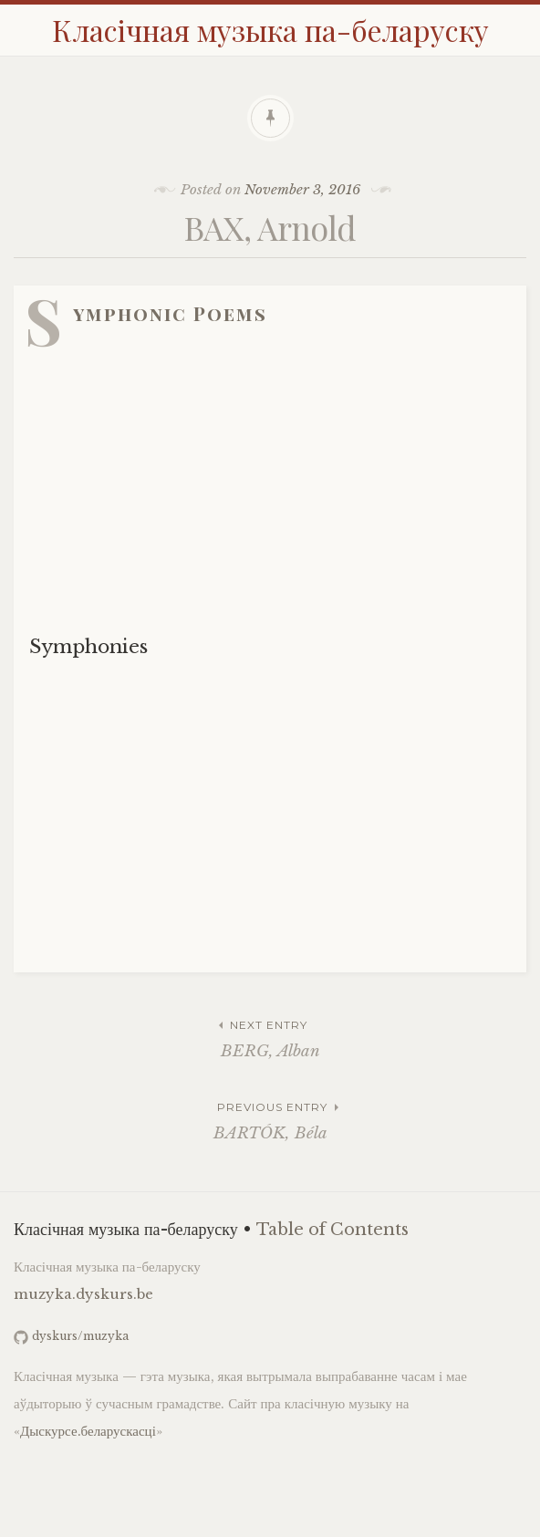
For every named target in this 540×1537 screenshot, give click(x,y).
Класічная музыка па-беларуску (270, 29)
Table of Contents (332, 1230)
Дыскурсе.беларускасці (88, 1430)
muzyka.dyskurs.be (83, 1294)
